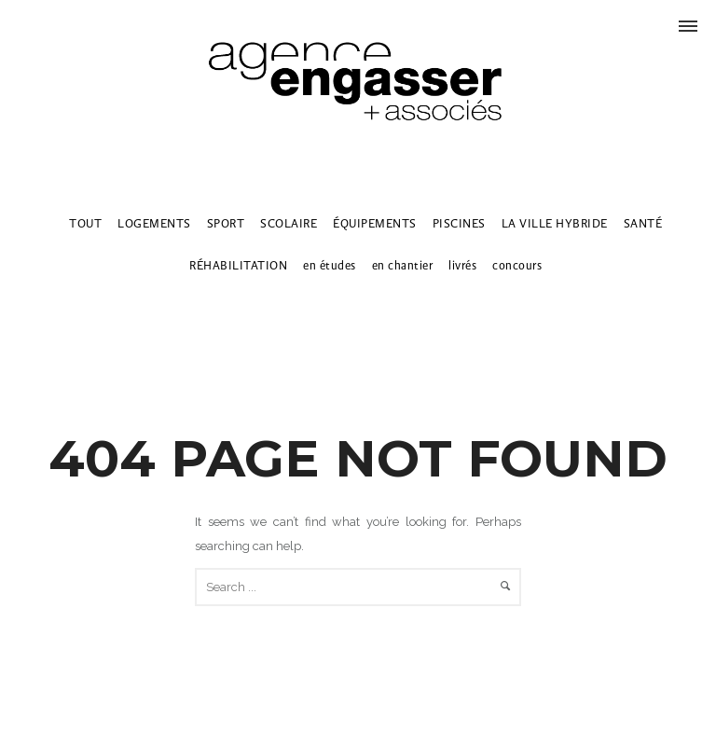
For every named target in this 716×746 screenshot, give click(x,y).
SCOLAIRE (288, 223)
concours (517, 265)
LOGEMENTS (154, 223)
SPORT (226, 223)
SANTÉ (643, 223)
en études (329, 265)
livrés (462, 265)
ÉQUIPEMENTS (375, 223)
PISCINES (459, 223)
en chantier (403, 265)
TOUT (85, 223)
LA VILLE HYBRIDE (555, 223)
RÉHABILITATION (238, 265)
